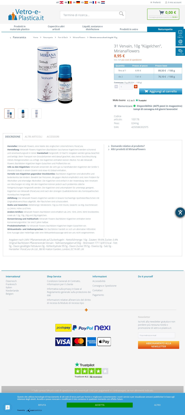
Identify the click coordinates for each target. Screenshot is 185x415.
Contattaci (97, 290)
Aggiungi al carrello (161, 91)
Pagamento (98, 295)
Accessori (53, 136)
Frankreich (11, 284)
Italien (9, 287)
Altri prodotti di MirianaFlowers (127, 149)
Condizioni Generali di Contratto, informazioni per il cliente (63, 283)
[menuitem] (7, 2)
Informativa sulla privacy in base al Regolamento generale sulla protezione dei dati (69, 292)
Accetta (99, 405)
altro (157, 405)
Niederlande (12, 290)
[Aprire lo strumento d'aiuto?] (180, 212)
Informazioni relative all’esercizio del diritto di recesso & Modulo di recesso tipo (69, 301)
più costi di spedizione (132, 59)
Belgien (9, 293)
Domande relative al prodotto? (126, 146)
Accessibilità (98, 281)
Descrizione (12, 136)
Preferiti (155, 2)
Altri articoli (33, 136)
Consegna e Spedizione (104, 285)
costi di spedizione (63, 390)
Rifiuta (42, 405)
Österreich (11, 281)
